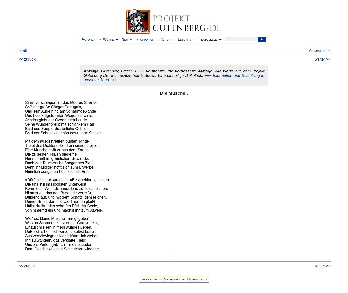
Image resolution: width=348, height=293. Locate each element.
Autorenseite (320, 51)
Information (145, 39)
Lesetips (184, 39)
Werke (108, 39)
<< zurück (26, 59)
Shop (166, 39)
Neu (125, 39)
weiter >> (323, 59)
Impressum (148, 279)
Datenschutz (197, 279)
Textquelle (208, 39)
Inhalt (22, 51)
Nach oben (171, 279)
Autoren (88, 39)
